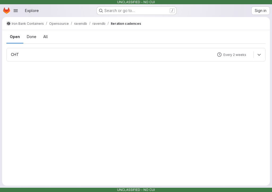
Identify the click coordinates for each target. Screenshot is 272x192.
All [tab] (45, 36)
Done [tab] (31, 36)
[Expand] (259, 54)
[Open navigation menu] (15, 10)
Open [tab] (15, 36)
